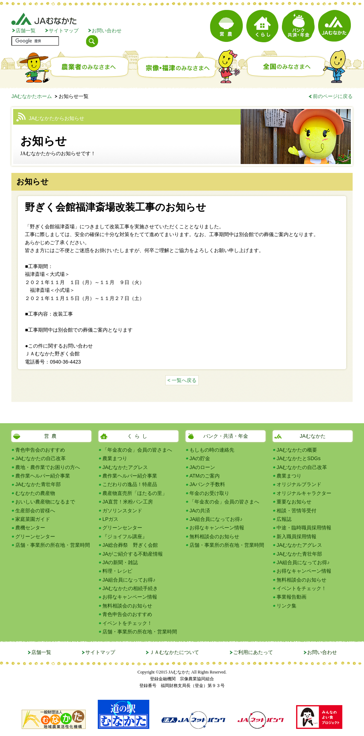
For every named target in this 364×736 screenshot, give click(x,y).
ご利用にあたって (253, 652)
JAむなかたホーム (31, 96)
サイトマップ (64, 30)
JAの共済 (199, 510)
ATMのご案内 (204, 476)
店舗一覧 (26, 30)
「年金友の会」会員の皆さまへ (137, 450)
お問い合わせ (107, 30)
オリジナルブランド (299, 484)
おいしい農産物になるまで (45, 502)
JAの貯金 (199, 458)
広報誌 (284, 519)
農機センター (30, 527)
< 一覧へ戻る (182, 380)
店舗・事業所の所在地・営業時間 (52, 545)
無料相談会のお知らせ (127, 606)
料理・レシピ (117, 571)
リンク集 (286, 606)
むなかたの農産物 (35, 493)
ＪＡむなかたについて (174, 652)
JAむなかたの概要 (297, 450)
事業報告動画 (291, 597)
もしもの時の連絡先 (211, 450)
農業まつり (114, 458)
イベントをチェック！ (127, 623)
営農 (51, 436)
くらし (138, 436)
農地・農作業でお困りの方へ (47, 467)
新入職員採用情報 (296, 536)
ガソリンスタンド (122, 510)
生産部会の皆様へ (35, 510)
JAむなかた (312, 436)
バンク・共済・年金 (225, 436)
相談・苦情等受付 (296, 510)
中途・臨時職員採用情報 (304, 527)
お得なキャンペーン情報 (129, 597)
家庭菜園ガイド (32, 519)
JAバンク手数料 (207, 484)
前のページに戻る (333, 96)
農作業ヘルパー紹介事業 (42, 476)
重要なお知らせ (294, 502)
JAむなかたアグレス (125, 467)
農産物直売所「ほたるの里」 (134, 493)
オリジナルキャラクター (304, 493)
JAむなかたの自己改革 (40, 458)
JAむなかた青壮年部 (38, 484)
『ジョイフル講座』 (124, 536)
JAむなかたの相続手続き (130, 588)
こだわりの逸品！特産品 (129, 484)
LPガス (110, 519)
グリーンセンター (35, 536)
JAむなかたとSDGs (299, 458)
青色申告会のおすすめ (40, 450)
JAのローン (202, 467)
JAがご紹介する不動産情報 (132, 554)
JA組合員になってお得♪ (128, 580)
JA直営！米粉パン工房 (127, 502)
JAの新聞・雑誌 (120, 562)
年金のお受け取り (209, 493)
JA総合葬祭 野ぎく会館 (130, 545)
